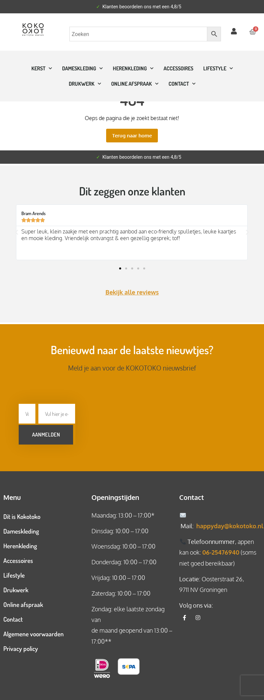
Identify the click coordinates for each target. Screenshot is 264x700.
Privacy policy (20, 646)
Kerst (41, 68)
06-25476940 (220, 550)
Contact (13, 617)
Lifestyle (218, 68)
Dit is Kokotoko (21, 514)
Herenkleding (133, 68)
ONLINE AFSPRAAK (135, 83)
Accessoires (178, 68)
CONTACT (182, 83)
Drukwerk (85, 83)
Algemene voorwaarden (33, 631)
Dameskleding (82, 68)
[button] (16, 232)
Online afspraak (23, 602)
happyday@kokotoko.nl (229, 523)
